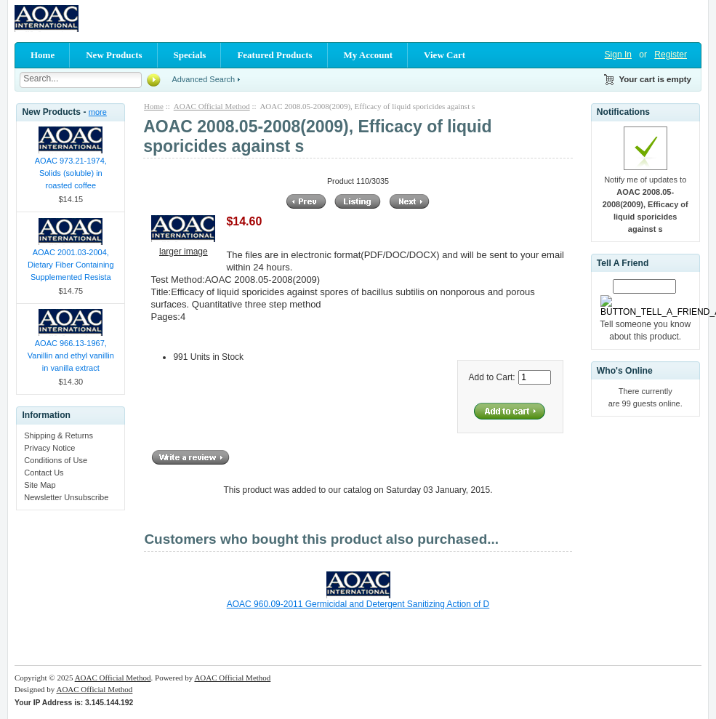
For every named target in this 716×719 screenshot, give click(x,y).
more (98, 112)
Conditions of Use (55, 460)
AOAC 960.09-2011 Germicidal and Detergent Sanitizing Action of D (358, 604)
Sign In (618, 54)
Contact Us (43, 472)
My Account (368, 54)
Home (43, 54)
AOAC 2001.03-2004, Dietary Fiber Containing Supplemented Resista (71, 264)
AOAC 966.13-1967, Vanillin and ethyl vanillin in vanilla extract (71, 355)
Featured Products (274, 54)
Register (670, 54)
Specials (190, 54)
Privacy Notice (49, 447)
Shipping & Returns (58, 435)
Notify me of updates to (645, 204)
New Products (114, 54)
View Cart (444, 54)
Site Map (39, 485)
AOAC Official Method (212, 106)
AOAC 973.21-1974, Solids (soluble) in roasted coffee (71, 173)
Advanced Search (203, 79)
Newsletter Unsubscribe (66, 497)
